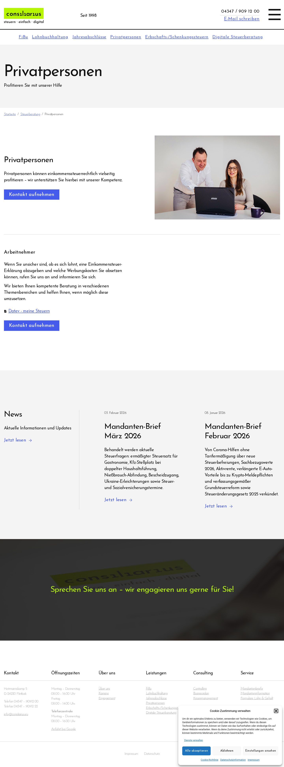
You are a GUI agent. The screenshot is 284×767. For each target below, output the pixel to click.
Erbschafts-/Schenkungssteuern (174, 37)
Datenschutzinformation (233, 760)
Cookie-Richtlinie (209, 760)
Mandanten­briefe (252, 689)
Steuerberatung (30, 114)
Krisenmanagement (205, 699)
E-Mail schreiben (242, 19)
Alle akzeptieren (196, 750)
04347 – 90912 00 (26, 702)
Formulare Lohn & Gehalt (257, 699)
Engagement (107, 699)
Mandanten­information (255, 694)
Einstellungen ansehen (260, 750)
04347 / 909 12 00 (240, 11)
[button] (276, 711)
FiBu (16, 37)
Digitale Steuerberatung (237, 37)
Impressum (254, 760)
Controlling (200, 689)
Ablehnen (226, 750)
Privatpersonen (121, 37)
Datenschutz (152, 754)
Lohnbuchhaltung (43, 37)
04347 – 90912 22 (26, 707)
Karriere (104, 694)
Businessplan (201, 694)
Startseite (10, 114)
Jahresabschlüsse (84, 37)
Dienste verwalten (193, 740)
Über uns (104, 689)
